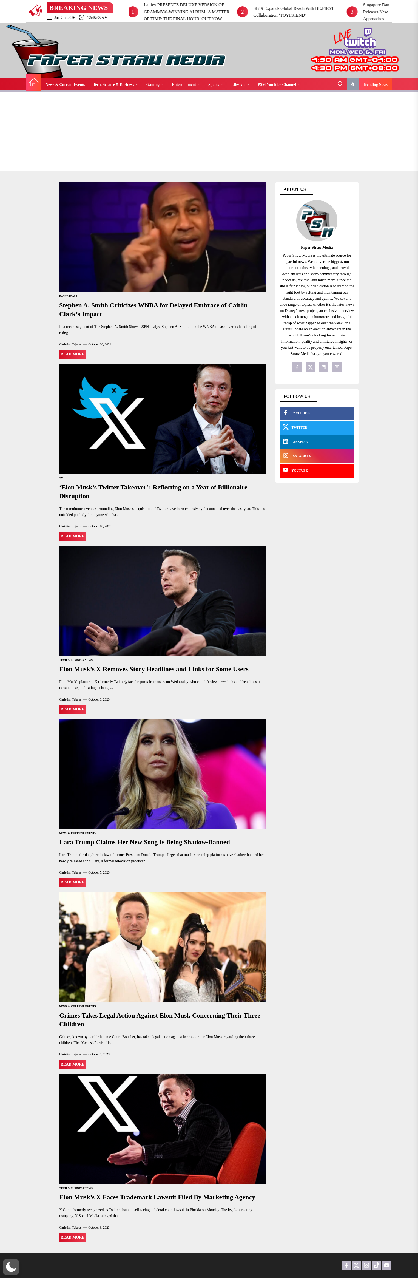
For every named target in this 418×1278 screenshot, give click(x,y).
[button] (11, 1267)
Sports (215, 85)
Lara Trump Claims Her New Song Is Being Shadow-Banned (144, 842)
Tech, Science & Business (115, 85)
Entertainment (186, 85)
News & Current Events (65, 85)
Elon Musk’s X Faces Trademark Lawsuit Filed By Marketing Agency (157, 1197)
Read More (72, 354)
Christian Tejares (70, 344)
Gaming (155, 85)
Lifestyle (240, 85)
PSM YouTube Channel (279, 85)
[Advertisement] (209, 133)
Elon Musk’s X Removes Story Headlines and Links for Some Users (154, 669)
